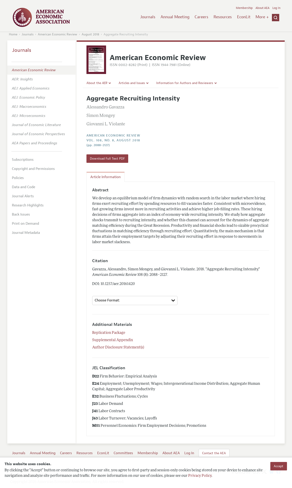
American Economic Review (57, 34)
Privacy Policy (199, 476)
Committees (123, 453)
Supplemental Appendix (112, 340)
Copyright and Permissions (33, 168)
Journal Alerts (23, 196)
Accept (278, 466)
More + (262, 16)
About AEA (262, 8)
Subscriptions (23, 159)
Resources (223, 16)
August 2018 (90, 34)
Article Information (105, 177)
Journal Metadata (26, 232)
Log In (276, 8)
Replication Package (108, 333)
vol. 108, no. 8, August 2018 (113, 140)
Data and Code (23, 187)
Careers (201, 16)
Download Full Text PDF (107, 158)
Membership (244, 8)
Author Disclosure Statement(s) (118, 347)
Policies (18, 178)
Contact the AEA (214, 453)
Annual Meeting (175, 16)
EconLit (243, 16)
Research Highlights (28, 205)
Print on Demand (25, 223)
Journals (147, 16)
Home (13, 34)
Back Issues (21, 214)
